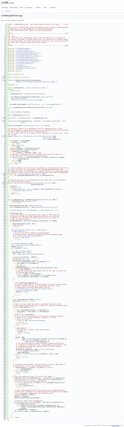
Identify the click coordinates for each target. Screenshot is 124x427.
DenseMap (27, 125)
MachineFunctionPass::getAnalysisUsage (25, 100)
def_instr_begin (44, 349)
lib (2, 11)
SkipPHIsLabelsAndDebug (29, 236)
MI (44, 174)
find (30, 274)
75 (4, 136)
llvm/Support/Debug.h (23, 66)
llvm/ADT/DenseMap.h (23, 48)
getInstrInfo (50, 207)
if (10, 145)
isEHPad (20, 231)
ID (19, 91)
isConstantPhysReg (34, 320)
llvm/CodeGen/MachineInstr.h (26, 57)
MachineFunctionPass (39, 88)
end (26, 237)
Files (46, 7)
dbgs (19, 210)
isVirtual (24, 319)
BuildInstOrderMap (23, 183)
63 (4, 118)
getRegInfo (36, 206)
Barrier (22, 258)
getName (46, 210)
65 (4, 121)
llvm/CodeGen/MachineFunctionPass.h (28, 56)
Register (17, 314)
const (45, 139)
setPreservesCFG (19, 98)
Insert (25, 301)
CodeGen (7, 11)
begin (42, 230)
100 (4, 174)
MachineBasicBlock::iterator (41, 183)
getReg (42, 340)
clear (18, 246)
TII (28, 207)
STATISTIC (11, 80)
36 (4, 77)
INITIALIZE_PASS (14, 121)
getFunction (29, 201)
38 (4, 80)
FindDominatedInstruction (33, 136)
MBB (29, 224)
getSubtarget (39, 207)
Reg (22, 314)
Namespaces (29, 7)
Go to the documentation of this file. (12, 20)
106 (4, 183)
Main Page (5, 7)
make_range (31, 189)
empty (19, 225)
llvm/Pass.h (20, 65)
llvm (21, 74)
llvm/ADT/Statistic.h (23, 50)
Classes (39, 7)
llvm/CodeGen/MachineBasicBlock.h (28, 53)
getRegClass (30, 340)
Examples (52, 7)
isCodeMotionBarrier (24, 174)
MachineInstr (35, 125)
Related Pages (14, 7)
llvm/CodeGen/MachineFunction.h (27, 54)
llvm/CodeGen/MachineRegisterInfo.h (28, 60)
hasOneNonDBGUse (31, 339)
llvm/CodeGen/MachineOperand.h (27, 59)
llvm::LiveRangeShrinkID (21, 118)
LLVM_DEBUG (13, 210)
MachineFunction (46, 200)
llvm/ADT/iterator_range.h (25, 51)
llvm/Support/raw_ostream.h (25, 68)
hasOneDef (50, 339)
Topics (21, 7)
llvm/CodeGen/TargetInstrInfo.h (27, 62)
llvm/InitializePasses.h (24, 63)
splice (19, 411)
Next (33, 230)
